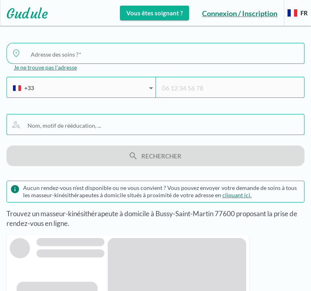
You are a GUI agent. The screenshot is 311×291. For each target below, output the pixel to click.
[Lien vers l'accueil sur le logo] (24, 13)
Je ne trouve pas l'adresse (45, 67)
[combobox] (164, 54)
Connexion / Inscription (239, 13)
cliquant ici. (236, 195)
